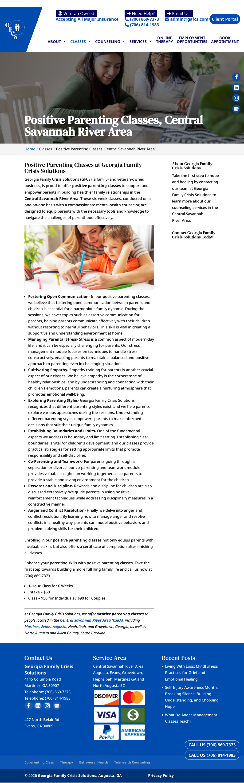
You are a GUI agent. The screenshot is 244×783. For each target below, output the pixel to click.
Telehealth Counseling (132, 762)
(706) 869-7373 (142, 16)
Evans (46, 626)
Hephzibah (102, 679)
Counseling (107, 41)
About (54, 41)
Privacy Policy (161, 775)
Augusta (59, 626)
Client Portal (225, 19)
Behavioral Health (93, 762)
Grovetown (132, 672)
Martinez (31, 626)
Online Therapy (164, 39)
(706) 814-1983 (142, 24)
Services (138, 41)
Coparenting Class (39, 762)
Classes (78, 41)
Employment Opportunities (192, 39)
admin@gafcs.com (187, 16)
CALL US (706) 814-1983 (212, 755)
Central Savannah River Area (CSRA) (91, 620)
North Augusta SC (109, 685)
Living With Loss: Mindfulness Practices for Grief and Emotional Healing (191, 673)
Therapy (66, 762)
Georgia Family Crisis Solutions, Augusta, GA (80, 775)
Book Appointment (225, 39)
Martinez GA (125, 679)
